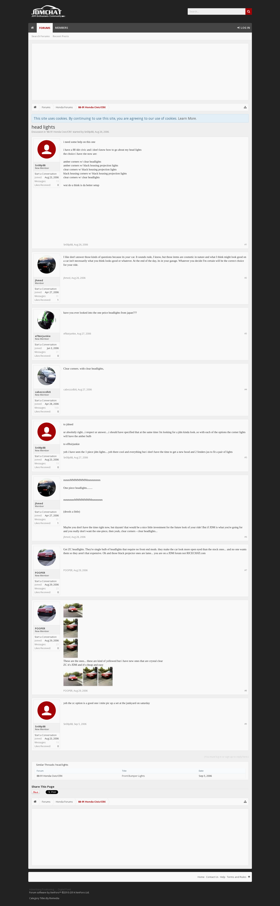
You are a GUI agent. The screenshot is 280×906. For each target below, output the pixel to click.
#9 (245, 723)
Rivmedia (54, 898)
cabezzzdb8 (42, 391)
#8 (245, 690)
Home (32, 28)
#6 (245, 536)
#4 (245, 389)
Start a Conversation (46, 173)
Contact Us (212, 877)
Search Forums (41, 36)
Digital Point (64, 889)
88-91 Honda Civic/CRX (59, 131)
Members (61, 27)
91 (57, 296)
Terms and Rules (236, 877)
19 (57, 181)
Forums (44, 28)
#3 (245, 333)
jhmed (39, 280)
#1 (245, 244)
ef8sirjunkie (42, 336)
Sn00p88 (89, 131)
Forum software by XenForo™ (59, 892)
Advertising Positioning (41, 889)
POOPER (40, 572)
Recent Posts (61, 36)
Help (222, 877)
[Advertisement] (140, 72)
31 (57, 352)
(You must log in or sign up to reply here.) (226, 756)
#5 (245, 457)
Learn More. (187, 118)
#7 (245, 570)
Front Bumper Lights (133, 776)
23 (57, 588)
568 (57, 407)
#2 (245, 277)
